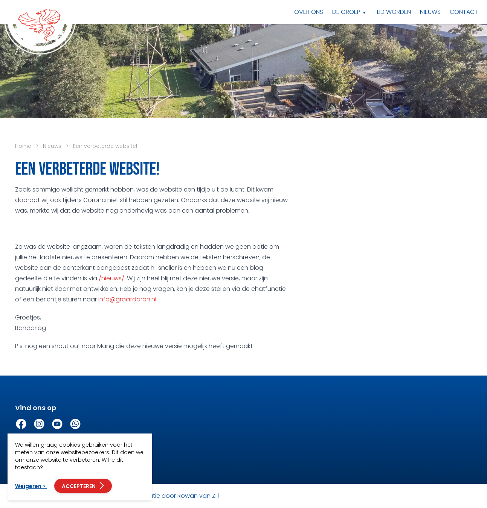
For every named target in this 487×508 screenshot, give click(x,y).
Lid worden (394, 12)
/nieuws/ (111, 278)
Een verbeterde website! (105, 146)
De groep (346, 12)
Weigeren (31, 486)
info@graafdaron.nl (127, 299)
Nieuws (430, 12)
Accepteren (83, 486)
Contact (464, 12)
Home (23, 146)
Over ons (308, 12)
